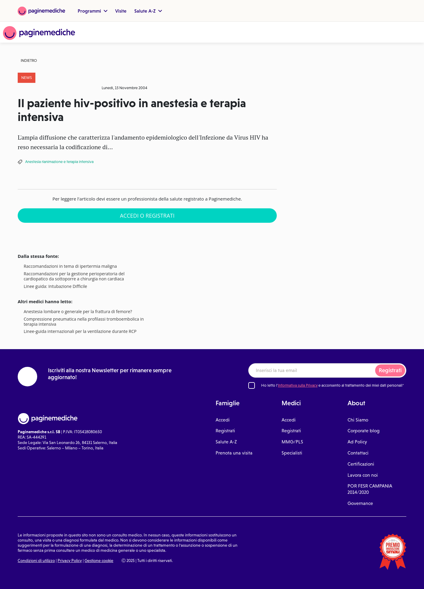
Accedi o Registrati (147, 215)
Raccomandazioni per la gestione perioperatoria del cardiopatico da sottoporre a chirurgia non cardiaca (74, 276)
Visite (121, 11)
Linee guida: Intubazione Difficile (55, 286)
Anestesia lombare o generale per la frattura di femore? (78, 311)
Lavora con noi (363, 475)
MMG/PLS (292, 441)
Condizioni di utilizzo (36, 560)
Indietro (29, 60)
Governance (360, 503)
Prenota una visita (234, 452)
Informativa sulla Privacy (298, 385)
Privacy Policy (70, 560)
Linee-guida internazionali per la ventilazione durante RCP (80, 331)
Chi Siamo (358, 419)
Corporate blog (364, 430)
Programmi (92, 11)
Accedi (223, 419)
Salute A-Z (148, 11)
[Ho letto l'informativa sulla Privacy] (251, 385)
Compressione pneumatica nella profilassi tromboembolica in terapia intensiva (84, 322)
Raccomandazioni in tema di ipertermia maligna (70, 266)
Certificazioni (361, 464)
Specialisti (292, 452)
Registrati (390, 370)
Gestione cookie (99, 560)
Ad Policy (357, 441)
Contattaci (358, 452)
